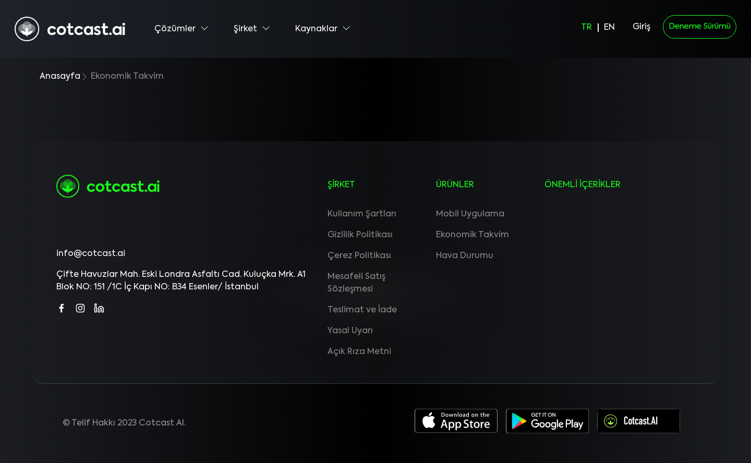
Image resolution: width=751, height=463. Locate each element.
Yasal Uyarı (350, 331)
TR (586, 27)
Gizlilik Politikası (360, 235)
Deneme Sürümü (700, 26)
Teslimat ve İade (362, 310)
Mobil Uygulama (470, 214)
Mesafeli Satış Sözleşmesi (356, 283)
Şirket (252, 28)
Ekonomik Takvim (472, 235)
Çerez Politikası (359, 256)
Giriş (641, 27)
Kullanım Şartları (362, 214)
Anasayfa (60, 76)
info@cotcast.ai (90, 254)
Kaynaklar (322, 28)
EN (609, 27)
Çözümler (181, 28)
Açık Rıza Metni (359, 352)
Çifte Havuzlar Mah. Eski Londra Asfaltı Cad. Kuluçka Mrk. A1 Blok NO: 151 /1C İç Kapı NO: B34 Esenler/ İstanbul (181, 281)
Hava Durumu (464, 256)
